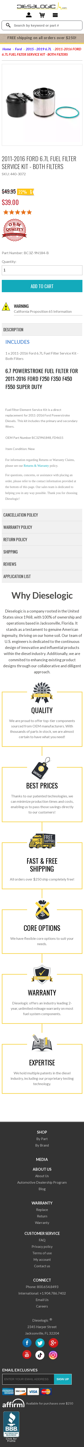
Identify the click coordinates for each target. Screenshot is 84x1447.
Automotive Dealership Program (42, 1182)
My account (42, 1259)
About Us (42, 1169)
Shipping (10, 552)
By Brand (42, 1145)
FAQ (42, 1240)
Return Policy (15, 539)
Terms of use (42, 1253)
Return (42, 1216)
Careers (42, 1306)
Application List (17, 576)
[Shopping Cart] (42, 15)
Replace (42, 1210)
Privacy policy (42, 1246)
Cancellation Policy (20, 515)
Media (42, 1159)
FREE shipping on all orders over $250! (42, 38)
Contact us (42, 1266)
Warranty (42, 1203)
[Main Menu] (55, 15)
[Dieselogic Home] (42, 5)
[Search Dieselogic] (8, 25)
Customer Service (42, 1233)
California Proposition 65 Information (48, 308)
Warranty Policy (17, 527)
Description (13, 329)
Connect (42, 1280)
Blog (42, 1189)
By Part (42, 1139)
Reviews (9, 564)
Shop (42, 1132)
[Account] (28, 15)
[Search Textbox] (46, 25)
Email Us (42, 1300)
